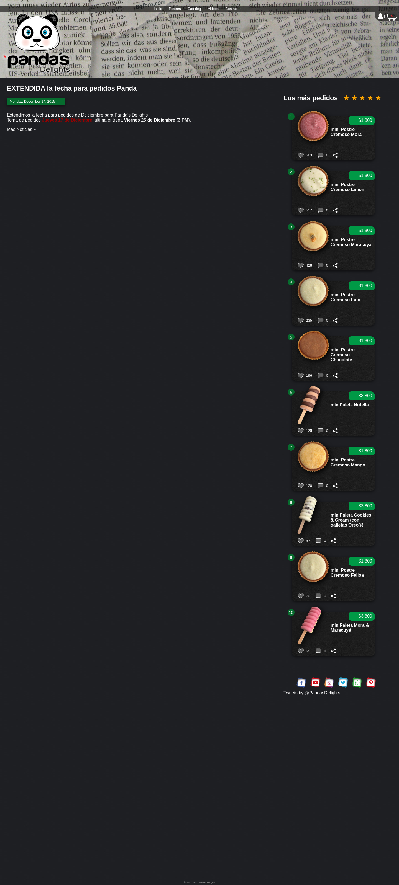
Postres (175, 9)
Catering (194, 9)
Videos (213, 9)
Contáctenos (235, 9)
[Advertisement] (339, 746)
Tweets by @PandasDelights (311, 692)
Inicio (158, 9)
